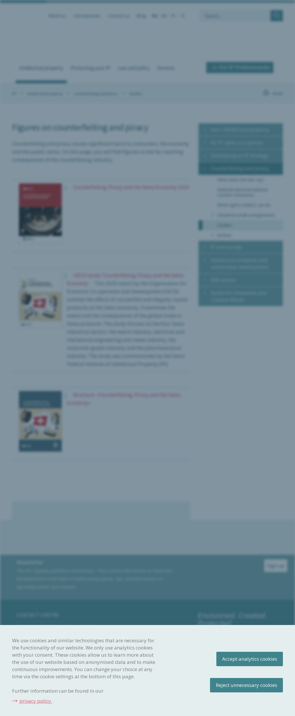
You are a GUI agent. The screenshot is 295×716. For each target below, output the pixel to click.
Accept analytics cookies (249, 659)
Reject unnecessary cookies (246, 685)
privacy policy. (35, 701)
